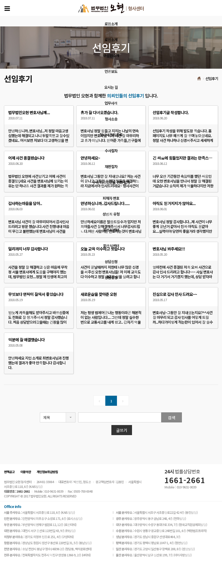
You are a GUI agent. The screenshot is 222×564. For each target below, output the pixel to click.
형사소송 (111, 119)
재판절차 (111, 166)
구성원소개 (111, 55)
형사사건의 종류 (111, 134)
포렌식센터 (111, 229)
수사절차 (111, 150)
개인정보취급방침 (47, 471)
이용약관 (25, 471)
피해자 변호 (111, 198)
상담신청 (111, 261)
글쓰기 (121, 430)
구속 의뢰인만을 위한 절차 (111, 182)
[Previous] (99, 400)
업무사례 (111, 103)
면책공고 (9, 471)
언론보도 (111, 71)
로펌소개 (111, 23)
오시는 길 (111, 87)
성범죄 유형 (111, 214)
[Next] (123, 400)
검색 (171, 417)
